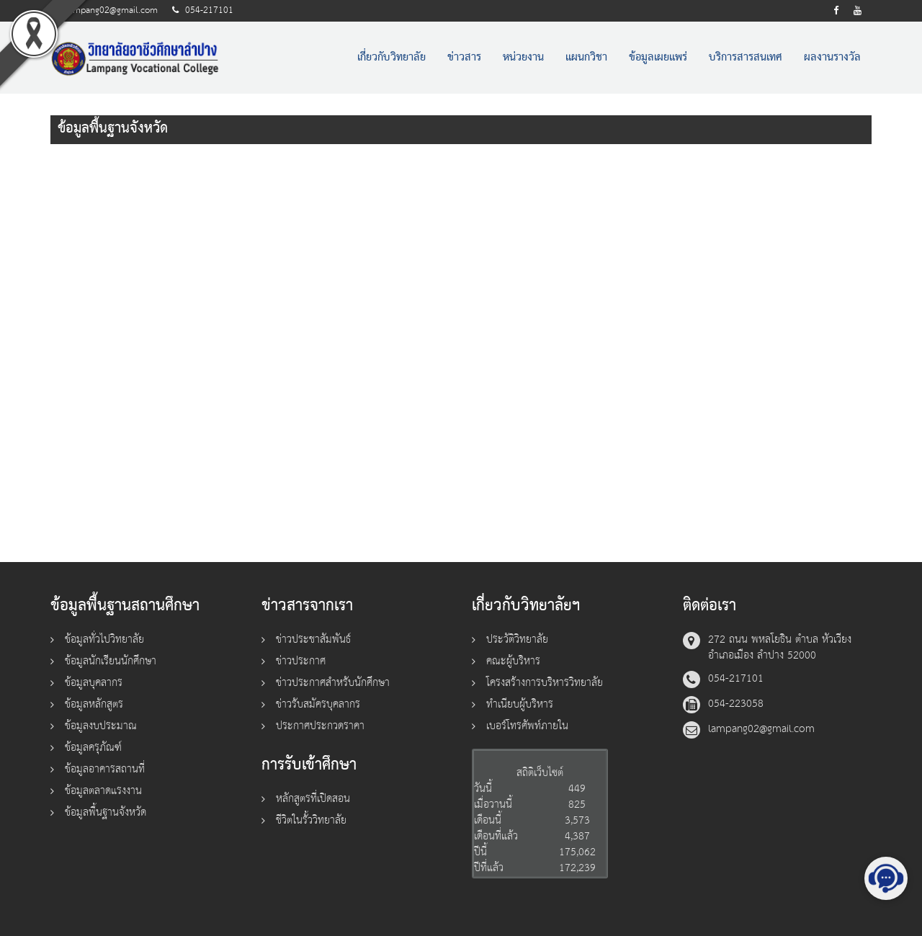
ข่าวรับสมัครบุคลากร (318, 704)
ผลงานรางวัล (832, 58)
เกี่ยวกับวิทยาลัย (391, 58)
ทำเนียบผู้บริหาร (519, 704)
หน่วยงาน (523, 58)
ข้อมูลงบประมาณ (101, 726)
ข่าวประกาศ (301, 661)
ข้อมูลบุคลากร (93, 682)
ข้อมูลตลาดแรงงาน (103, 791)
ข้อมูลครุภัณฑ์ (93, 747)
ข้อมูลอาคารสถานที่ (105, 769)
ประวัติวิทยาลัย (517, 639)
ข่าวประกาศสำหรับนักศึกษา (333, 682)
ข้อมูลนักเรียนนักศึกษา (110, 661)
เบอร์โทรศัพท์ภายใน (527, 726)
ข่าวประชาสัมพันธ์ (313, 639)
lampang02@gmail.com (112, 10)
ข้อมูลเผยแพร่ (658, 58)
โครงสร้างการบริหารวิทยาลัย (544, 682)
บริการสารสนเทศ (745, 58)
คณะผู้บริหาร (513, 661)
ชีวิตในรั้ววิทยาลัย (311, 820)
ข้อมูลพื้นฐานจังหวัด (105, 812)
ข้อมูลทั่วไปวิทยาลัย (104, 639)
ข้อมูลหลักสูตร (94, 704)
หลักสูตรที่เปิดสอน (313, 798)
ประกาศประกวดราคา (320, 726)
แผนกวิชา (586, 58)
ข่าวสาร (464, 58)
